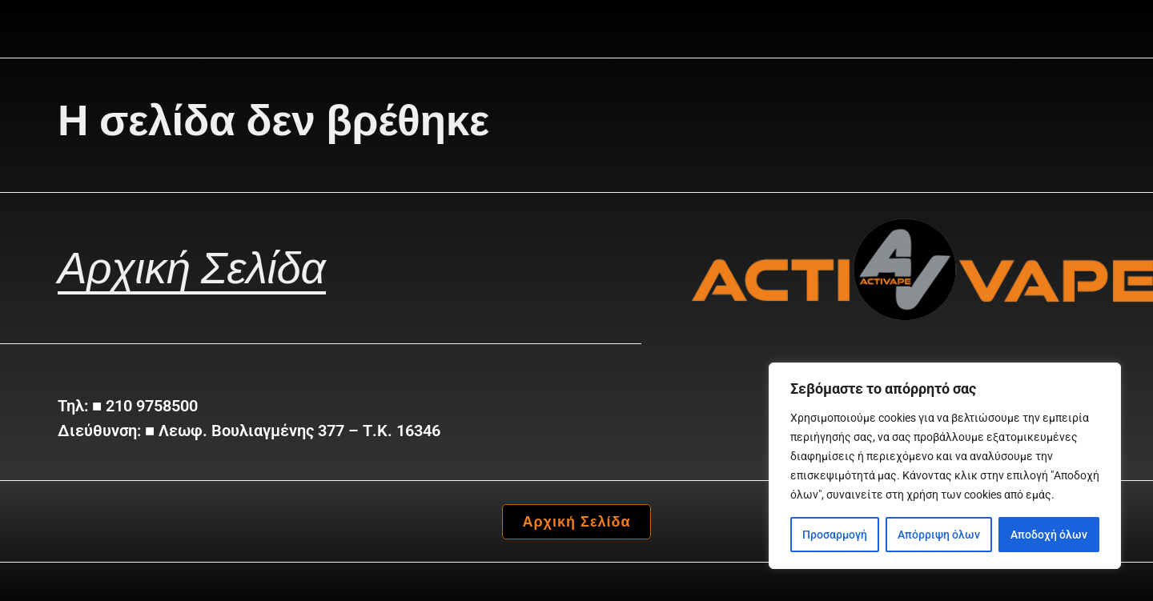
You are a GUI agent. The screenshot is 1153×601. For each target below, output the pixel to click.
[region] (945, 466)
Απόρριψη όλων (939, 534)
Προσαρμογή (834, 534)
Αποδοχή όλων (1048, 534)
